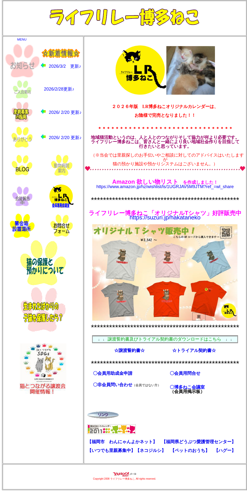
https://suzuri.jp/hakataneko (164, 217)
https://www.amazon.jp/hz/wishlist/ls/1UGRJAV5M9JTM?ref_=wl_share (165, 186)
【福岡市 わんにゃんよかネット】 (122, 441)
